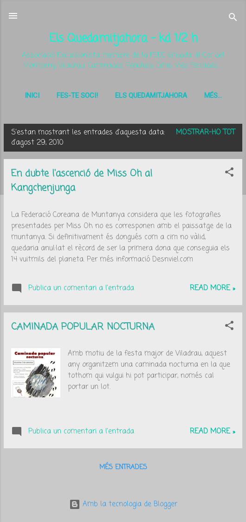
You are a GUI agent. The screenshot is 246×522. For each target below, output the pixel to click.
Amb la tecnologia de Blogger (123, 504)
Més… (213, 95)
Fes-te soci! (77, 95)
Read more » (212, 290)
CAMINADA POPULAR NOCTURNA (83, 329)
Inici (32, 95)
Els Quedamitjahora (151, 95)
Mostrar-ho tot (205, 134)
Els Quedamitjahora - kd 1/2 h (123, 38)
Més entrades (123, 469)
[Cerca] (233, 19)
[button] (229, 175)
